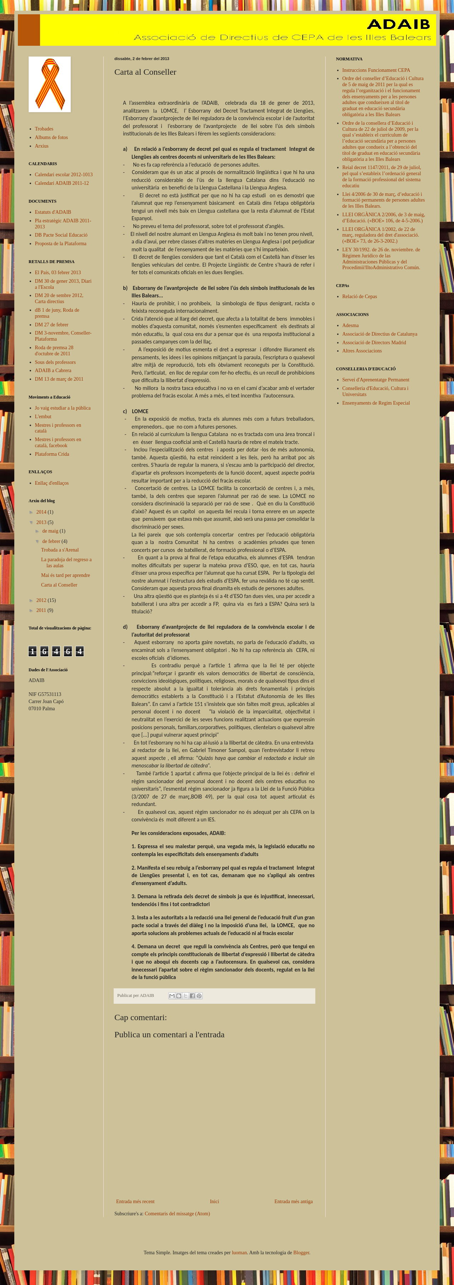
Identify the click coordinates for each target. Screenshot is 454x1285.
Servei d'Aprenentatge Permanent (376, 379)
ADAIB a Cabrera (53, 370)
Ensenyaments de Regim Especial (376, 403)
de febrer (51, 541)
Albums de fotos (51, 137)
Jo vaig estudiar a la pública (63, 408)
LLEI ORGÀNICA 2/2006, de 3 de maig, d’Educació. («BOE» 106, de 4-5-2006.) (383, 217)
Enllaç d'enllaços (52, 483)
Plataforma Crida (52, 454)
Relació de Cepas (359, 296)
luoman (239, 1252)
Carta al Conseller (59, 585)
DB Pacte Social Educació (61, 235)
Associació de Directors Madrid (374, 342)
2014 (42, 512)
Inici (214, 1201)
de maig (50, 531)
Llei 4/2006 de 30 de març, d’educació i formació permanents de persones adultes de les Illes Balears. (383, 200)
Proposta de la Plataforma (61, 243)
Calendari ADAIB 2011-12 (62, 183)
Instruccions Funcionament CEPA (376, 70)
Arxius (42, 146)
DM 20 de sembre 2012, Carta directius (59, 298)
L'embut (43, 416)
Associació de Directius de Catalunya (380, 334)
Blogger (301, 1252)
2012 (42, 600)
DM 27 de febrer (52, 324)
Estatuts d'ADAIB (53, 212)
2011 (42, 610)
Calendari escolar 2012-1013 (64, 174)
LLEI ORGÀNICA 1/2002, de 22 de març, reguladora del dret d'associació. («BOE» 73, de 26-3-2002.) (380, 235)
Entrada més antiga (294, 1201)
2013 (42, 522)
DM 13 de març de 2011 (59, 379)
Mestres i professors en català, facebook (58, 442)
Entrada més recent (135, 1201)
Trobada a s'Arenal (60, 550)
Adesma (350, 325)
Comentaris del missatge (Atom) (177, 1213)
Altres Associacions (362, 351)
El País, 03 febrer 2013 (58, 272)
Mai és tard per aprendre (65, 575)
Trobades (44, 129)
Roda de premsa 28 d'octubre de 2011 (54, 350)
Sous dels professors (55, 362)
